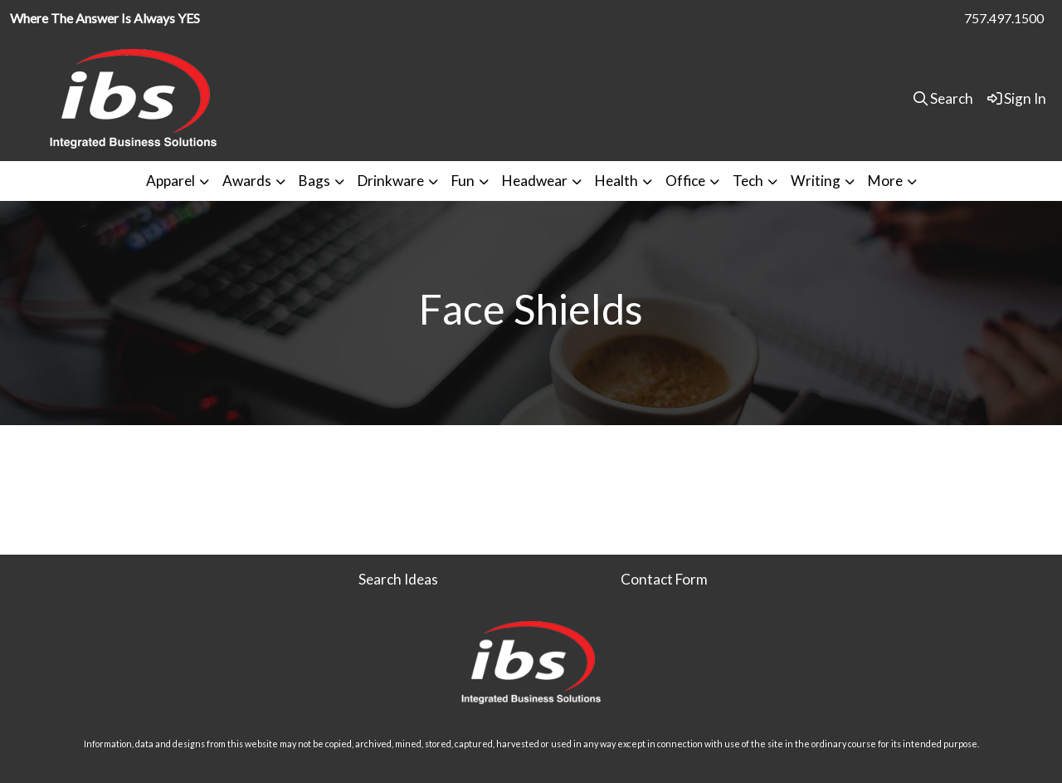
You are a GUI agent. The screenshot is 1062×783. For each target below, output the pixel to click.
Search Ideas (398, 579)
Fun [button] (463, 180)
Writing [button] (815, 180)
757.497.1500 (1004, 18)
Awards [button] (246, 180)
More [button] (885, 180)
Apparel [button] (170, 180)
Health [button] (616, 180)
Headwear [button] (535, 180)
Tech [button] (748, 180)
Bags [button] (314, 180)
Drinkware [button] (391, 180)
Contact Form (664, 579)
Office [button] (685, 180)
